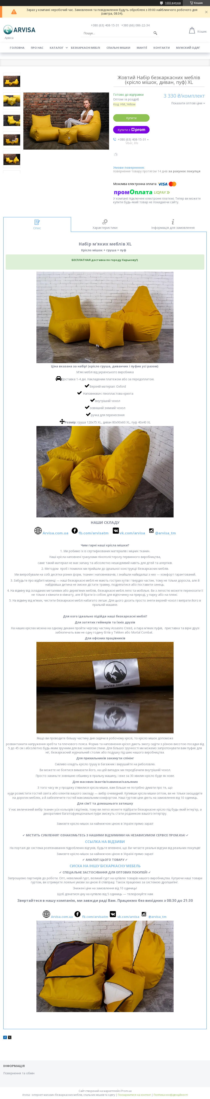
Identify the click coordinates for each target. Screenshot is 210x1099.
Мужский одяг (188, 48)
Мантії (142, 48)
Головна (17, 48)
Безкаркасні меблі (85, 48)
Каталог (57, 48)
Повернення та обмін (18, 1073)
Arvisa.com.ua (56, 533)
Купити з (131, 130)
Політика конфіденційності (171, 1095)
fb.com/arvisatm (93, 533)
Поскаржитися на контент (134, 1095)
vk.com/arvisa (132, 533)
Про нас (37, 48)
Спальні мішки (118, 48)
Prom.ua (126, 1091)
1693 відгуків (173, 3)
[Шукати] (155, 33)
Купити (131, 118)
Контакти (161, 48)
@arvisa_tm (165, 533)
